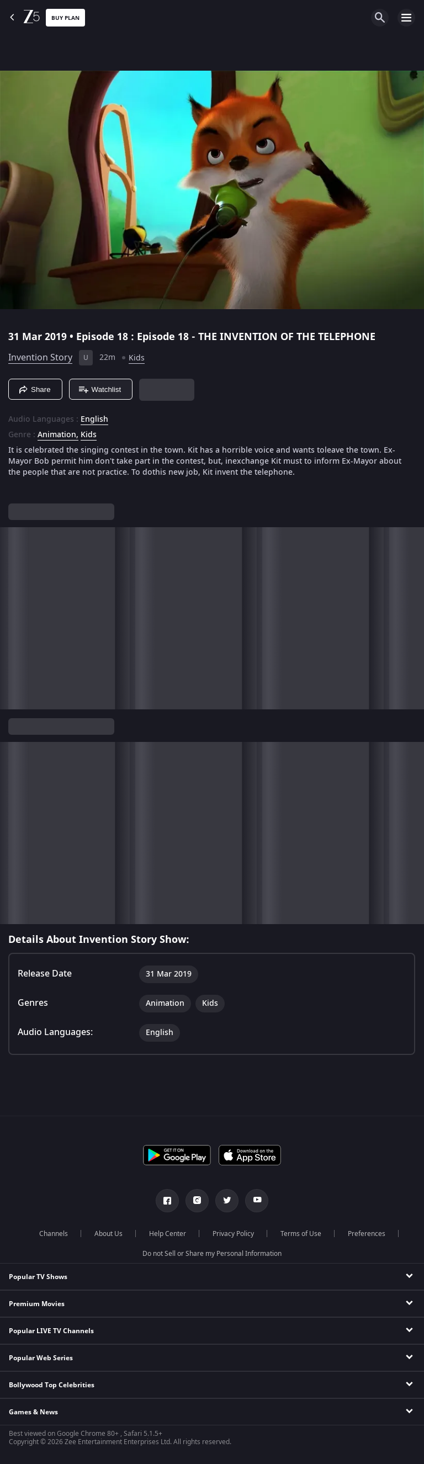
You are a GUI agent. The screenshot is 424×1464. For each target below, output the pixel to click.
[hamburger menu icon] (406, 17)
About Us (108, 1234)
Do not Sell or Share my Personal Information (212, 1254)
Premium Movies (37, 1304)
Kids (137, 358)
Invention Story (40, 357)
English (94, 419)
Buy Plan (65, 18)
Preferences (366, 1234)
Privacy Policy (233, 1234)
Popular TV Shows (38, 1277)
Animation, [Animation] (58, 435)
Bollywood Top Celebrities (51, 1385)
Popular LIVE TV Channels (51, 1331)
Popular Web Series (41, 1358)
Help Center (167, 1234)
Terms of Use (300, 1234)
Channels (53, 1234)
